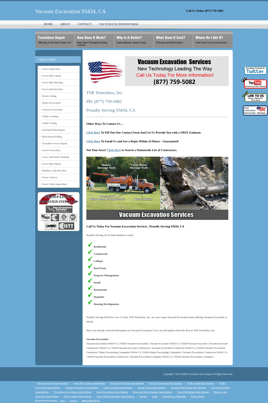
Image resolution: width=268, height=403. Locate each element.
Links (154, 396)
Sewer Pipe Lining (51, 75)
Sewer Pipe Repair (51, 163)
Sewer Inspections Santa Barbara (52, 383)
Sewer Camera (49, 177)
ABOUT (65, 24)
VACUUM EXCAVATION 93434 (118, 24)
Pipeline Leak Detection (54, 170)
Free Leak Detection (52, 89)
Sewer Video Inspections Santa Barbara (115, 396)
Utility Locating (50, 116)
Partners (143, 396)
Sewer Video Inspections (54, 184)
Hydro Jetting (49, 96)
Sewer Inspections (51, 69)
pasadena (73, 401)
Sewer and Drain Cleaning (55, 157)
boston (62, 401)
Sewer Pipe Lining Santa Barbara (89, 383)
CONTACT (85, 24)
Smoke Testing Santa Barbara (151, 387)
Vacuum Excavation (52, 109)
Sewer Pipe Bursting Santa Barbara (127, 383)
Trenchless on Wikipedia (174, 396)
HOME (48, 24)
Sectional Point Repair (53, 130)
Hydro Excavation (51, 102)
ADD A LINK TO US (91, 401)
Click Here (93, 132)
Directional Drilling (52, 136)
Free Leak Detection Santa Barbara (165, 383)
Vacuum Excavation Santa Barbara (81, 387)
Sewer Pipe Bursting (52, 82)
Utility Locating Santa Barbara (118, 387)
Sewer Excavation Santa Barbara (112, 392)
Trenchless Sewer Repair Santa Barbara (73, 392)
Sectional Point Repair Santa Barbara (188, 387)
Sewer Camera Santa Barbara (78, 396)
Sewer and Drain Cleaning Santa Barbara (152, 392)
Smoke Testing (49, 123)
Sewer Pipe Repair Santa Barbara (193, 392)
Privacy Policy (198, 396)
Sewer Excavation (51, 150)
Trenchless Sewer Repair (54, 143)
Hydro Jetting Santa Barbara (200, 383)
